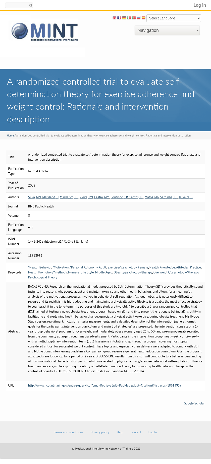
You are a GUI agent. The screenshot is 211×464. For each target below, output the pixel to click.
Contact (136, 432)
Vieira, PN (86, 197)
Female (143, 267)
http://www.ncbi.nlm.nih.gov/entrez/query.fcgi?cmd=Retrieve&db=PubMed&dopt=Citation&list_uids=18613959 (104, 385)
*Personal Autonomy (84, 267)
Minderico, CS (69, 197)
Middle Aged (103, 272)
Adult (102, 267)
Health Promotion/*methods (47, 272)
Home (10, 135)
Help (120, 432)
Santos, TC (136, 197)
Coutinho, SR (119, 197)
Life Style (87, 272)
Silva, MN (34, 197)
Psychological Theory (42, 277)
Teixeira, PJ (186, 197)
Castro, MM (101, 197)
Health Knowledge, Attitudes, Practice (175, 267)
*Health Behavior (39, 267)
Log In (152, 432)
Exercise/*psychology (122, 267)
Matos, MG (152, 197)
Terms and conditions (68, 432)
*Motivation (61, 267)
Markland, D (50, 197)
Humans (73, 272)
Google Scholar (194, 403)
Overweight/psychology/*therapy (176, 272)
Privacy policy (100, 432)
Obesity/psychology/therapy (133, 272)
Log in (200, 5)
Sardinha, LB (168, 197)
